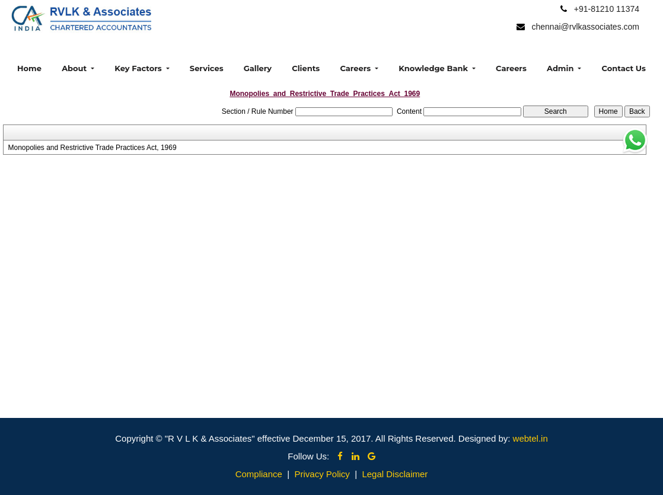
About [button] (75, 68)
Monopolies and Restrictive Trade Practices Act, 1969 (92, 147)
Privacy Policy (321, 474)
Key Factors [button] (139, 68)
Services (207, 68)
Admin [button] (561, 68)
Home (29, 68)
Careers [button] (356, 68)
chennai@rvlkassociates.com (585, 26)
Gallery (258, 68)
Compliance (258, 474)
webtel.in (530, 438)
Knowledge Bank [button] (434, 68)
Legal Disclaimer (395, 474)
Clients (306, 68)
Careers (511, 68)
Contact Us (624, 68)
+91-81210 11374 (606, 9)
